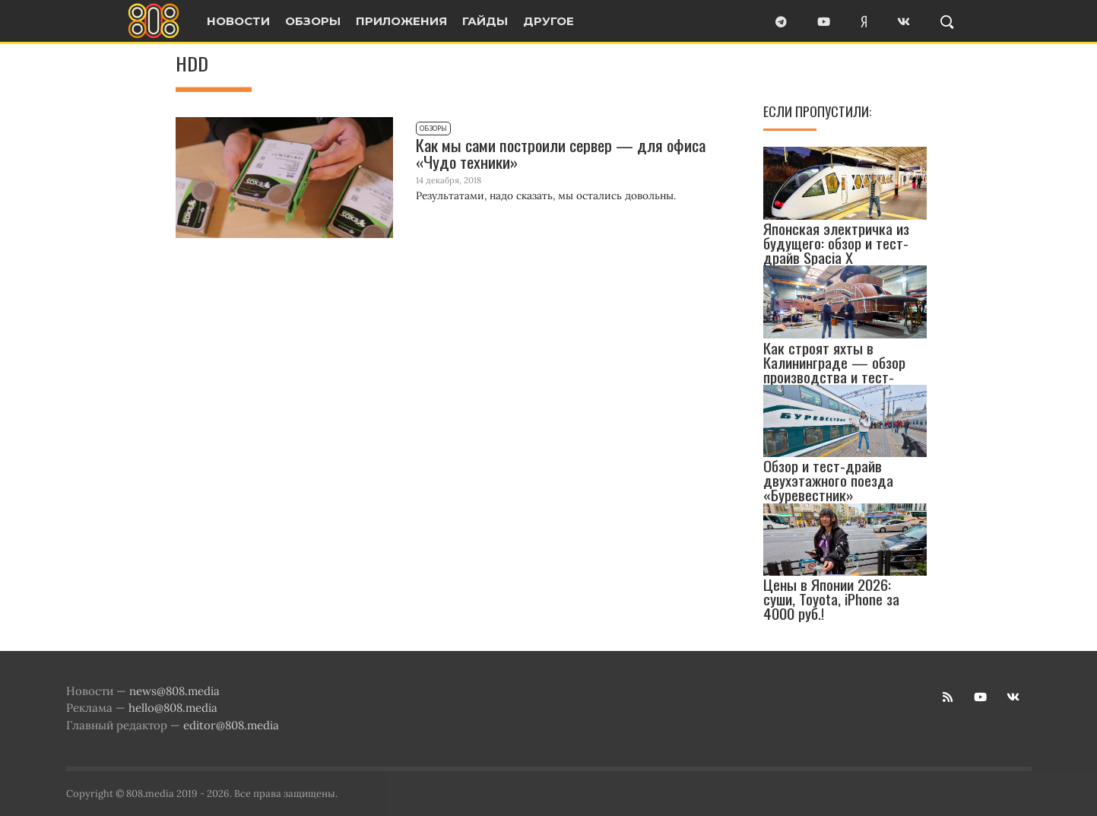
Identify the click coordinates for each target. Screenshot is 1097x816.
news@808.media (174, 691)
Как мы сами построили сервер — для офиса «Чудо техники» (560, 153)
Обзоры (433, 128)
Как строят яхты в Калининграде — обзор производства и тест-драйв (834, 370)
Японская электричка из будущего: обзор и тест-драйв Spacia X (836, 242)
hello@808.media (172, 707)
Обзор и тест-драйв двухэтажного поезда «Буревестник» (828, 480)
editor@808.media (231, 725)
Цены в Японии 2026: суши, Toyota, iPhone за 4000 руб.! (831, 599)
